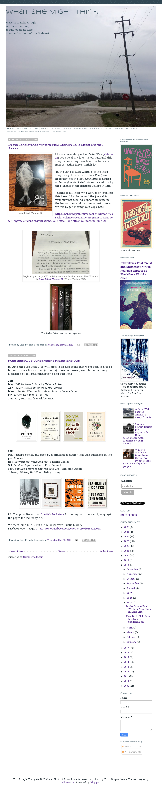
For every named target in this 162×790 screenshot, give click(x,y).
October (131, 579)
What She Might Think (52, 12)
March (131, 632)
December (133, 569)
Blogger (94, 782)
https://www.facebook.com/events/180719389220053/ (68, 529)
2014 (127, 662)
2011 (126, 676)
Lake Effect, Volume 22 (51, 279)
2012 (127, 672)
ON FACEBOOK (128, 515)
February (132, 637)
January (132, 642)
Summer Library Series (75, 128)
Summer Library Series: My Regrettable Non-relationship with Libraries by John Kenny (137, 434)
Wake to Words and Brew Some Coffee (28, 132)
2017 (127, 648)
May (130, 602)
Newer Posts (16, 551)
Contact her (59, 132)
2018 (127, 565)
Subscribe (126, 481)
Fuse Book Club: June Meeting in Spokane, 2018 (44, 360)
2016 (127, 653)
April (130, 628)
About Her (22, 128)
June (130, 598)
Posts (126, 747)
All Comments (131, 752)
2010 (127, 681)
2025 (127, 532)
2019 (127, 560)
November (133, 574)
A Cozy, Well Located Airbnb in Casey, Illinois (143, 413)
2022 (127, 546)
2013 (127, 667)
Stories (34, 128)
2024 (127, 536)
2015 (127, 657)
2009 (127, 686)
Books (44, 128)
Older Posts (106, 551)
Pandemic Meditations (125, 128)
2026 (127, 527)
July (130, 593)
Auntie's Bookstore (52, 515)
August (131, 588)
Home (10, 128)
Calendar (56, 128)
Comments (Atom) (33, 557)
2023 (127, 541)
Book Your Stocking (100, 128)
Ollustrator (68, 782)
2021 (127, 551)
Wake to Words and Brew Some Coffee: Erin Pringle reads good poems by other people (137, 458)
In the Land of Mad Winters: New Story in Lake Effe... (138, 609)
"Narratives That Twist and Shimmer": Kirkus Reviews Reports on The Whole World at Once (136, 271)
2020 (127, 556)
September (133, 583)
